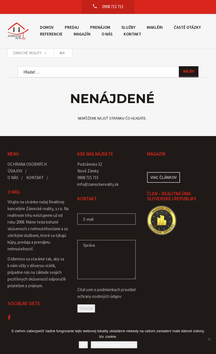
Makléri (155, 27)
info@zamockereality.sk (98, 184)
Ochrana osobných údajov (114, 345)
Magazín (82, 34)
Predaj (72, 27)
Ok (83, 345)
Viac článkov (163, 177)
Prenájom (100, 27)
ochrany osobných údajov (99, 296)
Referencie (51, 34)
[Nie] (209, 339)
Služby (128, 27)
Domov (47, 27)
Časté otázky (187, 27)
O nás (107, 34)
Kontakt (132, 34)
